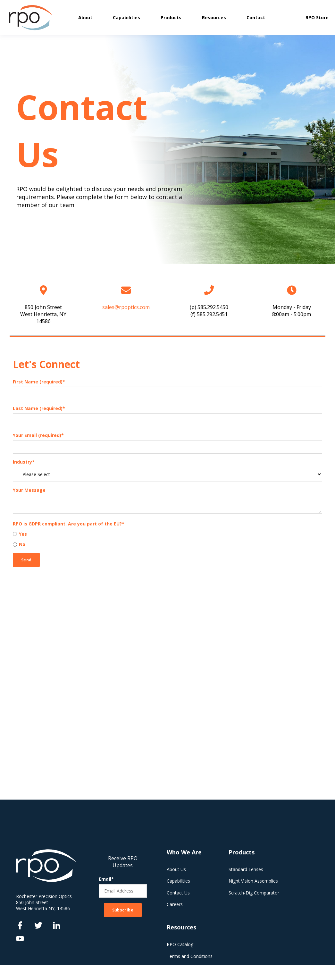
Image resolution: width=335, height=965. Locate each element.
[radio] (167, 534)
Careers (175, 904)
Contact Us (178, 892)
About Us (176, 869)
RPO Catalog (180, 944)
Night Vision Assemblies (253, 881)
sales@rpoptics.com (126, 307)
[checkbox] (167, 539)
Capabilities (178, 881)
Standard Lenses (246, 869)
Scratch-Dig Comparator (254, 892)
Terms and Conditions (190, 956)
